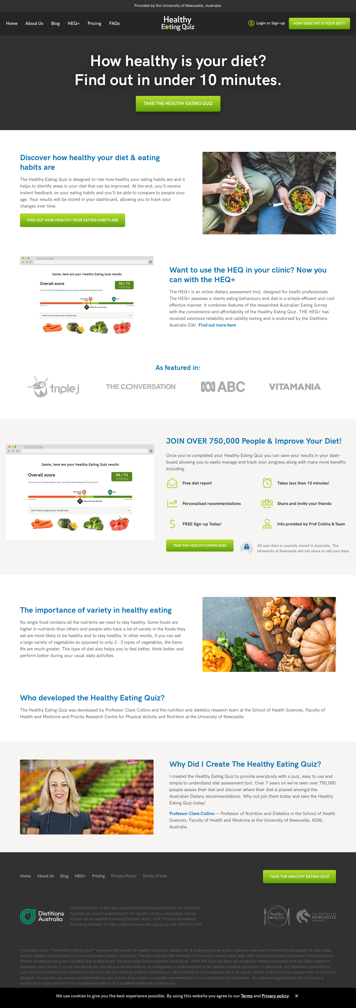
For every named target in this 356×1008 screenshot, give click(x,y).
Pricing (94, 23)
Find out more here (217, 325)
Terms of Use (154, 876)
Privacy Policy (123, 876)
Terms (247, 996)
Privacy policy (275, 996)
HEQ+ (74, 23)
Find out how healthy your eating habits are (72, 220)
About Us (34, 23)
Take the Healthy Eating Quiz (178, 103)
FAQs (114, 23)
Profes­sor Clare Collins (191, 813)
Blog (55, 23)
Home (12, 23)
